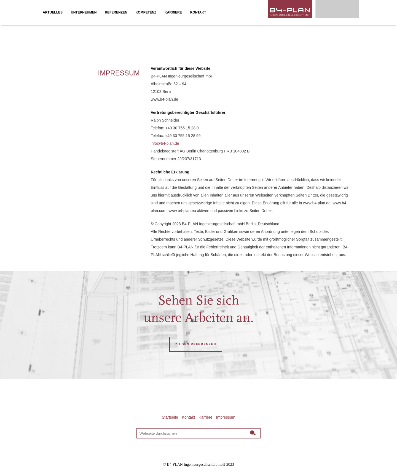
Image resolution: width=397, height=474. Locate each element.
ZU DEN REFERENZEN (195, 344)
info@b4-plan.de (165, 144)
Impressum (225, 417)
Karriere (206, 417)
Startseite (170, 417)
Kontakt (188, 417)
